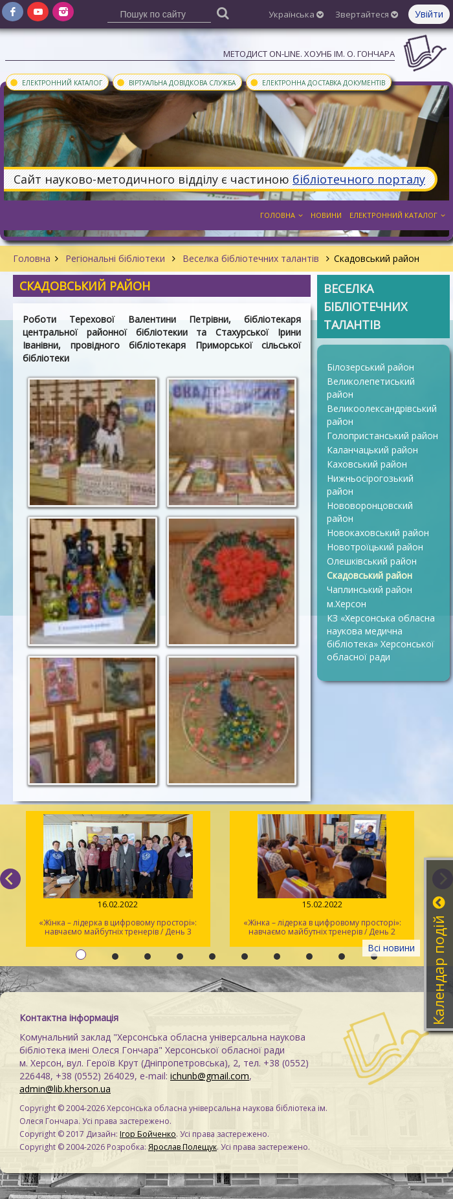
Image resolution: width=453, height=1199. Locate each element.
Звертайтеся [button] (366, 14)
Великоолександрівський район (382, 414)
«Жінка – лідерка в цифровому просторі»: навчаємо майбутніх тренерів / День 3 (118, 875)
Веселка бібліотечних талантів (251, 258)
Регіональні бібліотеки (115, 258)
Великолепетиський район (371, 387)
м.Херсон (346, 604)
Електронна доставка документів (317, 82)
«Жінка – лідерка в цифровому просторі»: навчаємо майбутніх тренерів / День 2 (322, 875)
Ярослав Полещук (182, 1146)
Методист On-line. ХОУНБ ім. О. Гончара (309, 53)
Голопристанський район (382, 435)
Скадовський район (369, 575)
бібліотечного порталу (359, 179)
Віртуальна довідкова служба (176, 82)
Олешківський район (372, 561)
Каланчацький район (372, 450)
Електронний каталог (55, 82)
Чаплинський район (369, 589)
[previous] (10, 879)
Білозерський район (370, 367)
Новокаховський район (378, 532)
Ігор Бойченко (148, 1134)
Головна (31, 258)
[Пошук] (223, 12)
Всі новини (391, 948)
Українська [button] (296, 14)
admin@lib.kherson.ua (65, 1089)
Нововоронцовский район (370, 511)
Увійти (429, 14)
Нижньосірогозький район (370, 484)
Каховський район (367, 464)
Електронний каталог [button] (397, 215)
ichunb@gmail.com (209, 1076)
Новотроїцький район (375, 547)
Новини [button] (326, 215)
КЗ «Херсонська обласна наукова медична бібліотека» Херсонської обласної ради (381, 637)
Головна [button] (281, 215)
